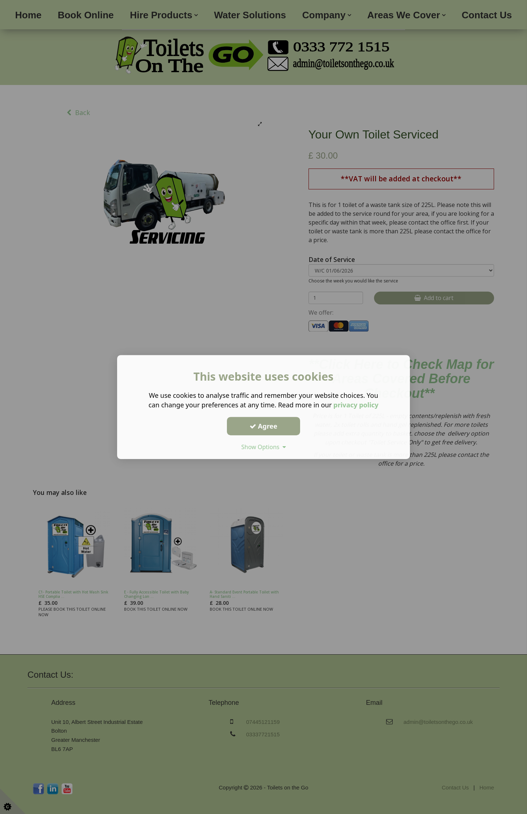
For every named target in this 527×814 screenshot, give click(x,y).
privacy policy (355, 404)
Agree (263, 426)
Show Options (263, 447)
